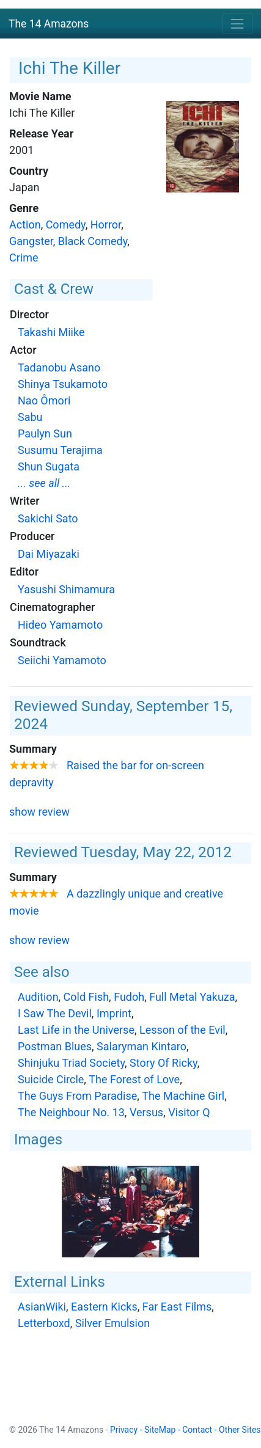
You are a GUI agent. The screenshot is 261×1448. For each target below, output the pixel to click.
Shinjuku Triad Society (71, 1062)
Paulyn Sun (45, 433)
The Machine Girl (183, 1095)
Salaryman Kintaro (141, 1046)
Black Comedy (92, 241)
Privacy (124, 1430)
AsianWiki (42, 1306)
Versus (146, 1112)
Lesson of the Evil (182, 1029)
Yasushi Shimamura (66, 589)
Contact (197, 1430)
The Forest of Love (134, 1079)
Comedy (66, 224)
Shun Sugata (48, 466)
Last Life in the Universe (76, 1029)
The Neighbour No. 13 (71, 1112)
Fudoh (129, 996)
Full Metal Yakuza (192, 996)
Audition (38, 996)
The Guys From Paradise (77, 1095)
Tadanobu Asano (59, 367)
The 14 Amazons (49, 24)
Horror (105, 224)
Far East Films (176, 1306)
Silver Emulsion (112, 1323)
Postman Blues (55, 1046)
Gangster (31, 241)
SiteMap (159, 1430)
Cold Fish (86, 996)
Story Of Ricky (163, 1062)
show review (39, 811)
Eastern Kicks (104, 1306)
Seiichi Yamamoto (62, 660)
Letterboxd (44, 1323)
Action (25, 224)
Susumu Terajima (60, 450)
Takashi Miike (51, 332)
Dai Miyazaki (48, 553)
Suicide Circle (51, 1079)
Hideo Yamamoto (60, 624)
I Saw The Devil (55, 1013)
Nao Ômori (44, 400)
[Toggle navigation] (237, 23)
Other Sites (240, 1430)
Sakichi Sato (48, 518)
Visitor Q (189, 1112)
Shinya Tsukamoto (63, 384)
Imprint (114, 1013)
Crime (24, 257)
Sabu (30, 417)
